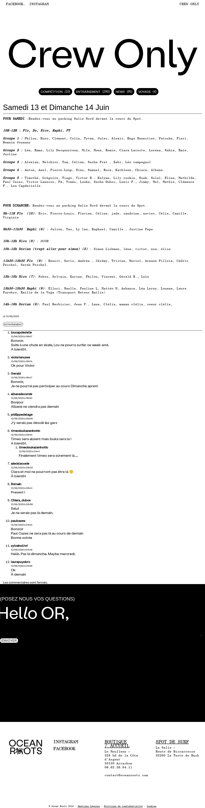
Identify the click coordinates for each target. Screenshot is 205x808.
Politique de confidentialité (123, 806)
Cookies (151, 806)
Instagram (39, 4)
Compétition (52, 91)
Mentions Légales (89, 806)
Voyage (144, 91)
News (120, 91)
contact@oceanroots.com (126, 775)
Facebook (14, 4)
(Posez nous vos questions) (37, 598)
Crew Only (189, 4)
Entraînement (88, 91)
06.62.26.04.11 (118, 767)
